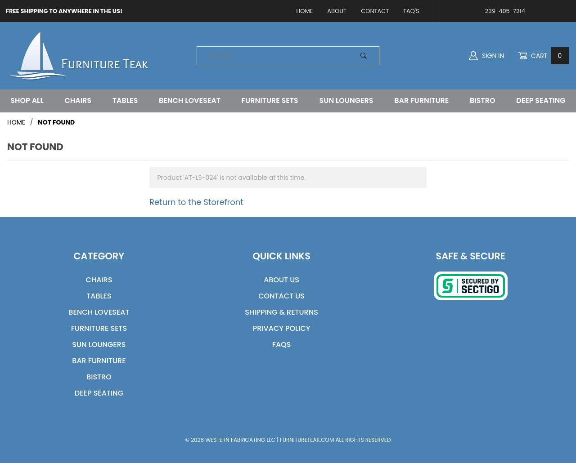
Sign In (486, 55)
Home (304, 11)
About (336, 11)
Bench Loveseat (189, 100)
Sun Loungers (347, 100)
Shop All (26, 100)
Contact (375, 11)
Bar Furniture (421, 100)
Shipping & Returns (281, 312)
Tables (125, 100)
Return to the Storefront (196, 202)
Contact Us (281, 296)
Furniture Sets (270, 100)
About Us (281, 280)
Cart (543, 56)
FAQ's (411, 11)
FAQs (281, 344)
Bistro (482, 100)
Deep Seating (540, 100)
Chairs (77, 100)
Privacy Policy (281, 328)
